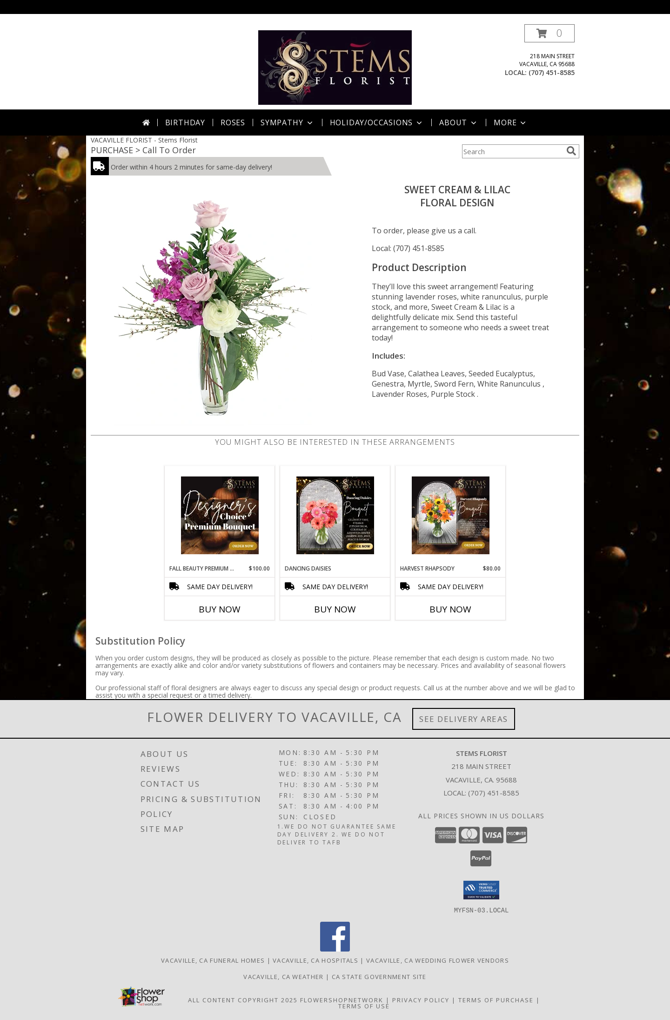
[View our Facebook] (335, 948)
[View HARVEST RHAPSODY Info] (450, 515)
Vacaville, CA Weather (283, 976)
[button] (549, 33)
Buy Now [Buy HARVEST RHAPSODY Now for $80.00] (450, 609)
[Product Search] (512, 151)
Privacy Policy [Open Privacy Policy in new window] (420, 999)
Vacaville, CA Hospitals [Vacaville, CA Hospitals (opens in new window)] (315, 960)
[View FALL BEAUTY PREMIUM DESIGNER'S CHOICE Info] (220, 515)
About (458, 122)
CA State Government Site (379, 976)
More (511, 122)
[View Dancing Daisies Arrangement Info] (335, 515)
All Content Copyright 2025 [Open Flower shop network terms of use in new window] (243, 999)
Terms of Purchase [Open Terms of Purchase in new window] (496, 999)
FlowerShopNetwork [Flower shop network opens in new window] (341, 999)
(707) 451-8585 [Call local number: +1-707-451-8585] (552, 72)
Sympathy (287, 122)
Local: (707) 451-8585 (408, 248)
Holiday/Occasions (377, 122)
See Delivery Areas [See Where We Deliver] (463, 719)
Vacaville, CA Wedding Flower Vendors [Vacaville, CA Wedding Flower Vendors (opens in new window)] (437, 960)
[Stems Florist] (335, 66)
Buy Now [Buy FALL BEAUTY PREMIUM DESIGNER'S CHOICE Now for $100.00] (220, 609)
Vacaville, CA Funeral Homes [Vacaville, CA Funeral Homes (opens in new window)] (213, 960)
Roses (233, 122)
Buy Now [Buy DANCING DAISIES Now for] (335, 609)
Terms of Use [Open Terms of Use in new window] (364, 1005)
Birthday (185, 122)
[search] (571, 151)
